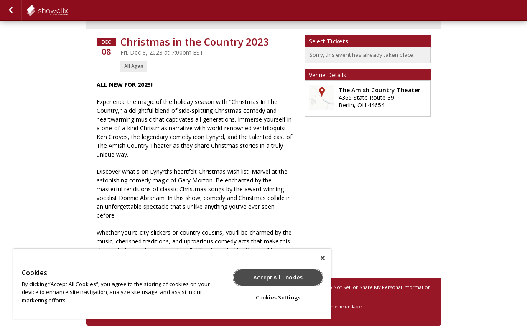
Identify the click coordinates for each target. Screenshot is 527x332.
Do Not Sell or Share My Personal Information (378, 287)
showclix (67, 10)
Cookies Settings (278, 297)
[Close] (322, 258)
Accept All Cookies (278, 277)
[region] (172, 284)
